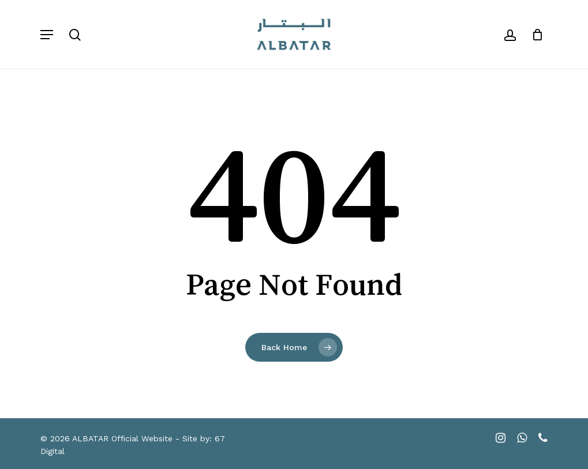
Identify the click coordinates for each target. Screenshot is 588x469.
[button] (46, 34)
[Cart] (533, 34)
